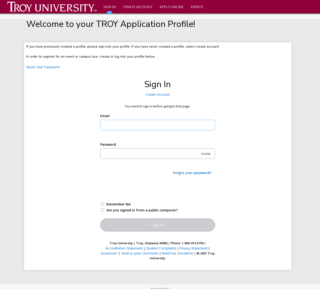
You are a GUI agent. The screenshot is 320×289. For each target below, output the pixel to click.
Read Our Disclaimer (178, 253)
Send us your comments (140, 253)
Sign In (109, 9)
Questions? (109, 253)
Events (197, 7)
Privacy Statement (193, 248)
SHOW (205, 154)
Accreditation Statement (124, 248)
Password (108, 144)
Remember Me (118, 204)
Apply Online (172, 7)
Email (105, 116)
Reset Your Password (42, 67)
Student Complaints (161, 248)
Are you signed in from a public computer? (142, 210)
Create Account (137, 7)
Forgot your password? (192, 172)
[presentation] (136, 188)
